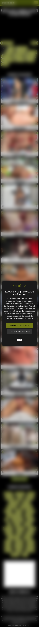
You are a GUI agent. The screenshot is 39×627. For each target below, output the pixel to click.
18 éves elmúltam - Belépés (19, 325)
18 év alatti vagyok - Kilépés (19, 331)
